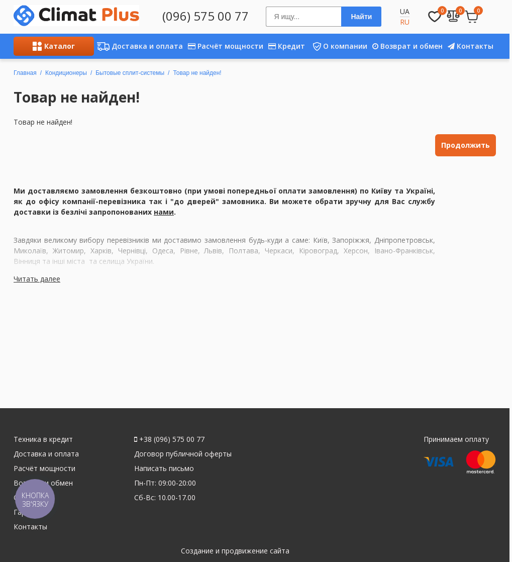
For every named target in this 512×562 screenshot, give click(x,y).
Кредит (286, 46)
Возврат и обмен (407, 46)
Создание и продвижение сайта (235, 550)
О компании (337, 46)
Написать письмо (164, 468)
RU (404, 22)
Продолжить (465, 145)
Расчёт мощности (225, 46)
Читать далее (37, 279)
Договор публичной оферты (183, 453)
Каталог (54, 46)
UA (404, 11)
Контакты (470, 46)
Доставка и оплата (138, 46)
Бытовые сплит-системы (129, 72)
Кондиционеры (66, 72)
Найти (361, 17)
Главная (25, 72)
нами (164, 212)
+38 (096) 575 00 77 (169, 439)
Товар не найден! (197, 72)
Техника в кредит (43, 439)
